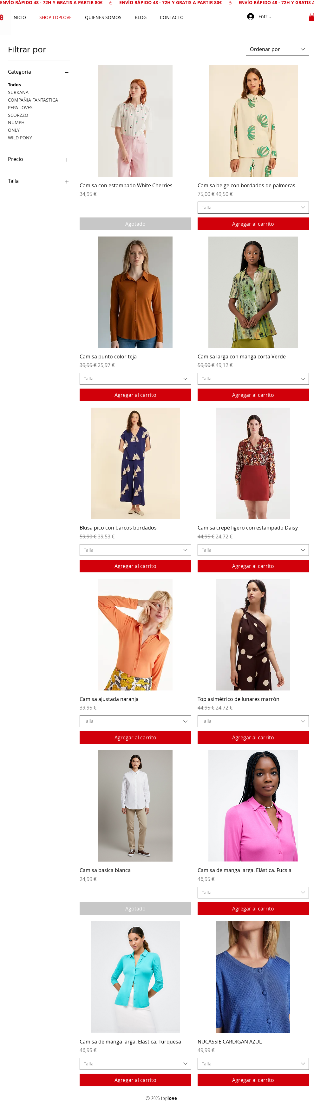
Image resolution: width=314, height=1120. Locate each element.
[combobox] (277, 49)
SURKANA (18, 92)
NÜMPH (16, 122)
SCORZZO (18, 114)
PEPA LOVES (20, 107)
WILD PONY (20, 137)
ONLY (14, 129)
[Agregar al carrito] (253, 223)
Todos (14, 84)
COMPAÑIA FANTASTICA (33, 99)
